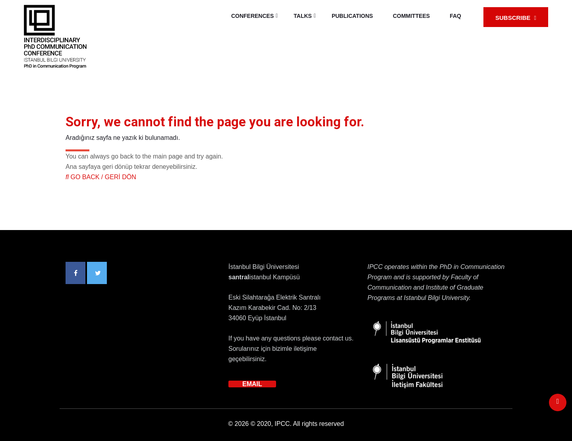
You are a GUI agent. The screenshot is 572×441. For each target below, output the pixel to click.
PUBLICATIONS (352, 16)
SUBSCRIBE (515, 17)
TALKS (303, 16)
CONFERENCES (252, 16)
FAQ (455, 16)
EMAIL (252, 384)
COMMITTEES (411, 16)
